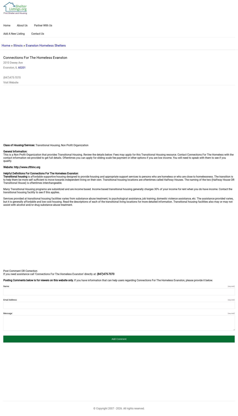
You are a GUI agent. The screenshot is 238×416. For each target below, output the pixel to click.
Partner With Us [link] (43, 25)
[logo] (15, 8)
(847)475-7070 (12, 77)
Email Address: (119, 300)
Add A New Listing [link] (14, 33)
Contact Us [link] (37, 33)
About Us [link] (22, 25)
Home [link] (6, 25)
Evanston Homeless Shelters (46, 45)
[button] (119, 339)
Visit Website (10, 82)
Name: (119, 286)
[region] (119, 116)
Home (6, 45)
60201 (22, 67)
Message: (119, 313)
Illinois (18, 45)
